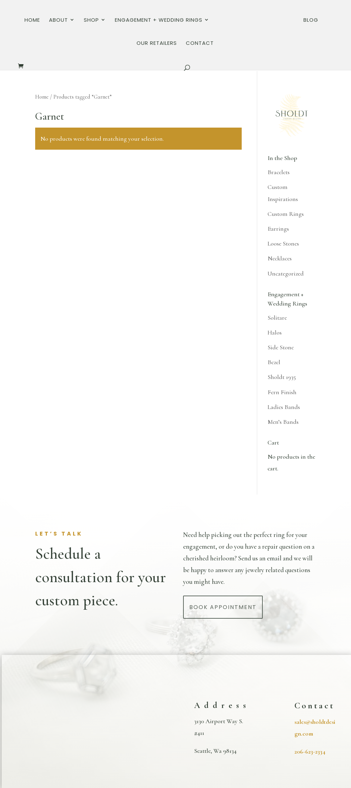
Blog (271, 21)
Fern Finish (282, 392)
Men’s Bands (283, 422)
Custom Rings (286, 214)
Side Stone (281, 347)
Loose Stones (283, 243)
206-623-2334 (309, 751)
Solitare (277, 317)
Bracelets (279, 172)
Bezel (274, 362)
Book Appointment (223, 607)
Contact (175, 45)
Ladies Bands (284, 407)
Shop (81, 21)
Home (22, 21)
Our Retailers (308, 21)
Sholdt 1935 (282, 377)
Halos (275, 332)
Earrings (278, 228)
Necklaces (280, 258)
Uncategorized (286, 273)
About (48, 21)
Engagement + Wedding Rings (148, 21)
